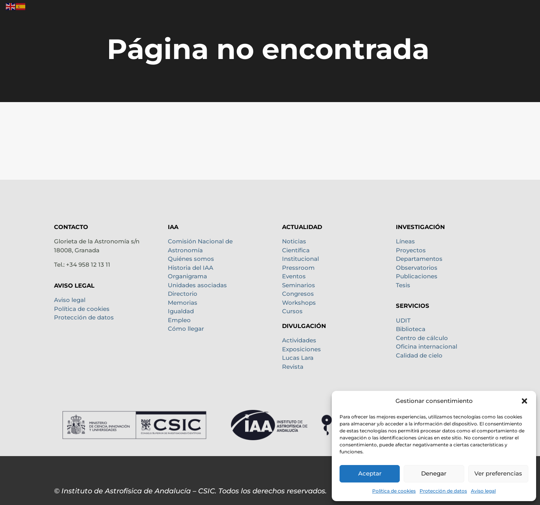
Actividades (299, 340)
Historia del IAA (190, 267)
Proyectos (411, 250)
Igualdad (181, 311)
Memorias (182, 302)
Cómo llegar (186, 328)
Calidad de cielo (419, 355)
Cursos (292, 311)
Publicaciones (416, 276)
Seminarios (298, 285)
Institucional (300, 258)
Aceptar (369, 473)
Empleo (179, 320)
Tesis (403, 285)
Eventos (294, 276)
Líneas (405, 241)
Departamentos (419, 258)
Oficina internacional (426, 346)
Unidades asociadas (197, 285)
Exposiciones (301, 349)
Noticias (294, 241)
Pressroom (298, 267)
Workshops (299, 302)
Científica (296, 250)
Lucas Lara (298, 357)
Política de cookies (394, 491)
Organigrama (187, 276)
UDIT (403, 320)
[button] (524, 401)
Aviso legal (483, 491)
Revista (292, 366)
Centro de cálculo (422, 338)
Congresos (298, 293)
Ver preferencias (498, 473)
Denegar (433, 473)
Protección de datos (443, 491)
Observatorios (416, 267)
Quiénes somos (191, 258)
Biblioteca (410, 329)
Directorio (182, 293)
